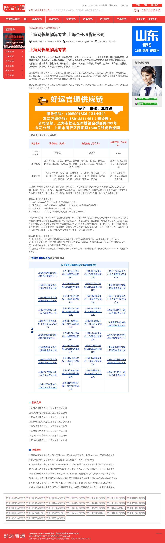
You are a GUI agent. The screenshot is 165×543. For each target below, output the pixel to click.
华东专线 (37, 19)
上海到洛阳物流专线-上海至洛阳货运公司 (93, 274)
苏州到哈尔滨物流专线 (36, 513)
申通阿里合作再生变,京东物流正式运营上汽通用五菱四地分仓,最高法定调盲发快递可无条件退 (72, 473)
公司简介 (9, 51)
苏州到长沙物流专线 (136, 513)
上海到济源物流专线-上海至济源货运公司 (70, 324)
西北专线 (104, 19)
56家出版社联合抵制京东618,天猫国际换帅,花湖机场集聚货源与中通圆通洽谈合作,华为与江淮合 (73, 478)
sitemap (159, 533)
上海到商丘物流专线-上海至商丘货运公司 (70, 311)
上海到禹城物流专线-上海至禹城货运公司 (48, 408)
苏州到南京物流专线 (136, 498)
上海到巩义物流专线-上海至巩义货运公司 (93, 324)
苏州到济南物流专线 (15, 503)
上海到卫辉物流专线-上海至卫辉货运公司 (93, 348)
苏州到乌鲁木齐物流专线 (116, 508)
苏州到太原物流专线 (75, 513)
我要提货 (152, 19)
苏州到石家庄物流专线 (56, 513)
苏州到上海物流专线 (35, 498)
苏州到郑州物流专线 (116, 513)
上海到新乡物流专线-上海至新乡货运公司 (93, 286)
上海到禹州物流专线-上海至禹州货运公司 (70, 361)
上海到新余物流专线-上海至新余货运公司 (48, 412)
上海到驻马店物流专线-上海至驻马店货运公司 (47, 324)
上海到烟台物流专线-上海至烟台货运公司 (48, 435)
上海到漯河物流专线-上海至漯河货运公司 (93, 299)
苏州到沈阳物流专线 (15, 513)
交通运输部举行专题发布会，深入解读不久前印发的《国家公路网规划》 (62, 460)
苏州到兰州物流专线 (55, 508)
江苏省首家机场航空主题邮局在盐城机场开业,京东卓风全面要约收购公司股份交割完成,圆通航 (72, 487)
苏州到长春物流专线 (136, 508)
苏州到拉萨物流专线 (116, 503)
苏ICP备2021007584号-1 (81, 539)
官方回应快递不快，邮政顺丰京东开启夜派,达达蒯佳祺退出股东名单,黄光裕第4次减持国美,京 (71, 464)
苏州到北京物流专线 (15, 498)
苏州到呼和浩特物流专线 (96, 513)
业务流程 (9, 56)
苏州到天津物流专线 (55, 498)
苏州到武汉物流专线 (15, 518)
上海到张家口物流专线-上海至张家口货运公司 (50, 422)
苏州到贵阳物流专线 (15, 508)
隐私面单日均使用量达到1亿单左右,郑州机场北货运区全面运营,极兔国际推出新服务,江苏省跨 (71, 469)
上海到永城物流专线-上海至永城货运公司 (70, 373)
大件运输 (93, 5)
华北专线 (54, 19)
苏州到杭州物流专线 (116, 498)
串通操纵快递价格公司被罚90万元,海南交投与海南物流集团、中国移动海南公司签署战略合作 (71, 455)
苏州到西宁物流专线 (95, 508)
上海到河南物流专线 (39, 258)
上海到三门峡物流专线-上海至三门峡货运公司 (116, 299)
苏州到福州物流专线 (95, 498)
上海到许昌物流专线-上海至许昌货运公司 (70, 299)
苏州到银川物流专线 (75, 508)
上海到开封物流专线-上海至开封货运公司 (70, 274)
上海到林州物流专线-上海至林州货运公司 (70, 348)
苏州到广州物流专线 (136, 503)
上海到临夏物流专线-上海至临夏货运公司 (48, 440)
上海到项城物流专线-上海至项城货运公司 (93, 373)
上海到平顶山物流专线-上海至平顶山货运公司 (116, 274)
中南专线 (121, 19)
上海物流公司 (52, 28)
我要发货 (140, 19)
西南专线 (88, 19)
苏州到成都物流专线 (75, 503)
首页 (84, 5)
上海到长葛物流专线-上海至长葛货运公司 (93, 361)
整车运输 (103, 5)
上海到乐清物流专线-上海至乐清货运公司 (48, 426)
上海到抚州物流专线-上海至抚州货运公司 (48, 417)
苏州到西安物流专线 (35, 508)
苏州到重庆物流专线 (75, 498)
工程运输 (124, 5)
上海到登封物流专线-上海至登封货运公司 (93, 336)
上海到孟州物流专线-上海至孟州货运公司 (70, 386)
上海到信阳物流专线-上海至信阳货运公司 (93, 311)
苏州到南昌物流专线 (55, 503)
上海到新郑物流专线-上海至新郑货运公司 (70, 336)
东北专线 (71, 19)
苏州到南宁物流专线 (35, 518)
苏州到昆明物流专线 (95, 503)
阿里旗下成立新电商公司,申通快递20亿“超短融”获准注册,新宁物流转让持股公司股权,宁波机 (71, 483)
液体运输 (113, 5)
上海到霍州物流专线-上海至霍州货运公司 (48, 431)
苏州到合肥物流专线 (35, 503)
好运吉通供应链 (36, 28)
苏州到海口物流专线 (55, 518)
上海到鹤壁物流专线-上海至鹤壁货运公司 (70, 286)
